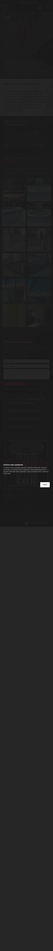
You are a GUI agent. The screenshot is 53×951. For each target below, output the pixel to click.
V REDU (45, 484)
